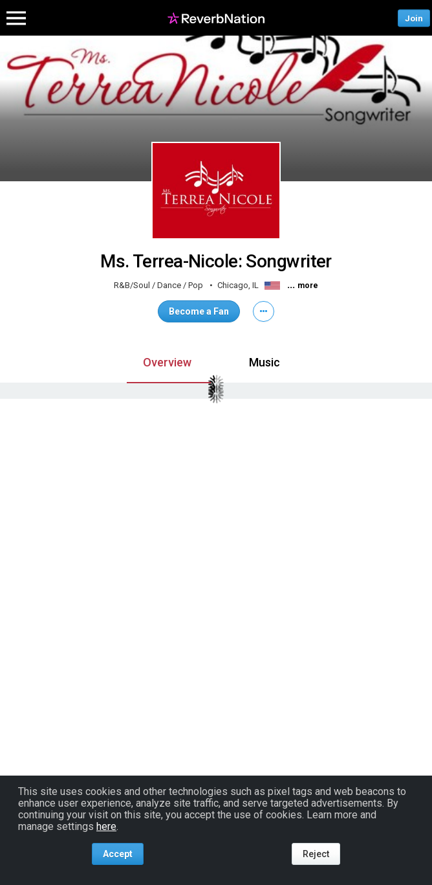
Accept (118, 854)
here (106, 826)
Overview (167, 362)
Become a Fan (199, 311)
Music (264, 362)
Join (414, 18)
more (307, 285)
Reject (316, 854)
